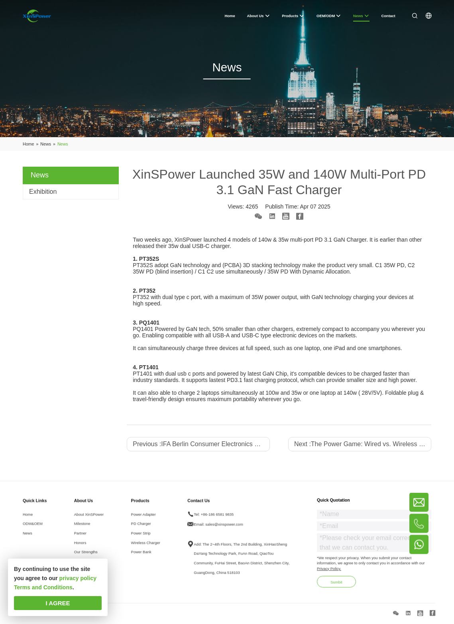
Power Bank (141, 557)
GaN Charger (350, 239)
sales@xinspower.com (224, 530)
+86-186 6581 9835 (217, 519)
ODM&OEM (33, 529)
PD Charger (141, 529)
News (27, 538)
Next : (362, 444)
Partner (80, 538)
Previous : (201, 444)
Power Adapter (143, 519)
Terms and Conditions (43, 587)
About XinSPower (89, 519)
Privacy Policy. (329, 574)
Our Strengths (86, 557)
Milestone (82, 529)
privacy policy (77, 578)
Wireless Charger (145, 548)
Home (28, 519)
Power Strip (141, 538)
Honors (80, 548)
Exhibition (43, 191)
